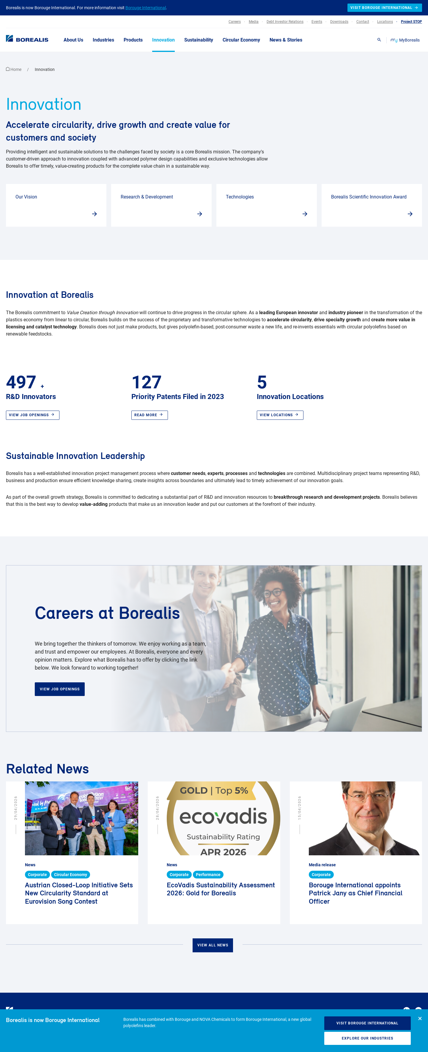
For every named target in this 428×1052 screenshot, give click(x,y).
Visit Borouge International (367, 1023)
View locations (280, 415)
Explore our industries (367, 1038)
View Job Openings (60, 689)
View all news (212, 945)
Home (14, 69)
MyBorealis (405, 40)
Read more (149, 415)
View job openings (32, 415)
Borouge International (145, 7)
